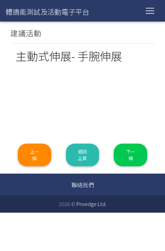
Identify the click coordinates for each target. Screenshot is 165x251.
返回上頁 (82, 154)
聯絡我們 (83, 185)
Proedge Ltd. (91, 203)
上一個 (34, 154)
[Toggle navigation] (150, 10)
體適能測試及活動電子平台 (47, 12)
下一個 (130, 154)
